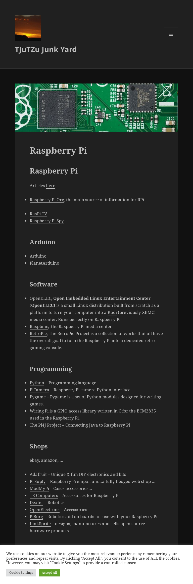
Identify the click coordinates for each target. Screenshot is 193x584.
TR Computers (44, 495)
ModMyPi (39, 488)
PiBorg (36, 516)
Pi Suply (38, 481)
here (50, 185)
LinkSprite (40, 523)
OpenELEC (40, 298)
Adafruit (38, 474)
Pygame (38, 397)
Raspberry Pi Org (47, 199)
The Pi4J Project (45, 425)
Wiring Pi (39, 411)
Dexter (36, 502)
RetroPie (38, 333)
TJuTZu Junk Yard (46, 49)
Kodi (112, 312)
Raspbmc (39, 326)
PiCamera (39, 390)
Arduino (38, 256)
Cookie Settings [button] (21, 572)
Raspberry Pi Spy (47, 221)
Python (37, 383)
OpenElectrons (45, 509)
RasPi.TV (38, 214)
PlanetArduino (44, 263)
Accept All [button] (49, 572)
